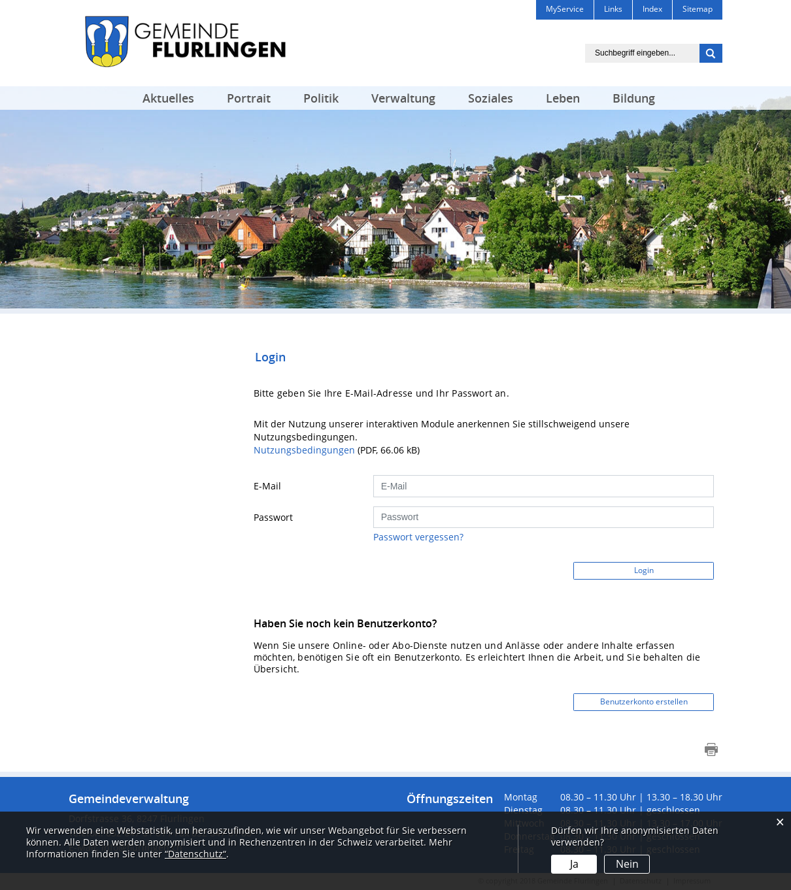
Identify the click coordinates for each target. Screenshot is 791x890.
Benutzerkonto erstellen (644, 701)
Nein (627, 864)
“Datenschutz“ (195, 854)
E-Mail (267, 486)
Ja (574, 864)
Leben (563, 98)
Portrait (249, 98)
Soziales (490, 98)
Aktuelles (168, 98)
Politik (321, 98)
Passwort (273, 517)
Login (644, 570)
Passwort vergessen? (418, 537)
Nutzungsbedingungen (304, 450)
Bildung (634, 98)
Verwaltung (403, 98)
